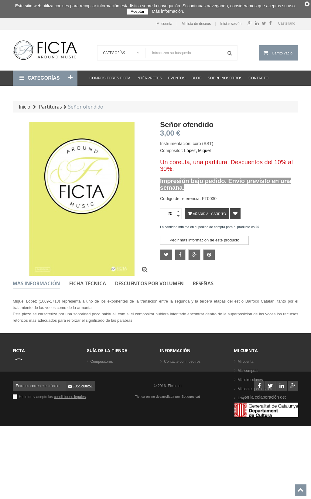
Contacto (258, 78)
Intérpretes (149, 78)
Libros (96, 388)
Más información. (168, 11)
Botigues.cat (191, 461)
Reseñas (203, 283)
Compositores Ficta (110, 78)
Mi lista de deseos (196, 24)
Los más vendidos (105, 425)
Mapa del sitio (175, 398)
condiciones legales (70, 461)
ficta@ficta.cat (41, 380)
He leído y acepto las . (53, 461)
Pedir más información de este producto (204, 239)
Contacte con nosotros (182, 361)
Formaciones (101, 379)
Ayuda (169, 388)
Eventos (176, 78)
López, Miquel (197, 150)
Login (242, 398)
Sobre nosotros (225, 78)
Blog (197, 78)
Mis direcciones (250, 379)
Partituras (98, 398)
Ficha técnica (87, 283)
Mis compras (248, 370)
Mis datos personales (255, 388)
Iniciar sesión (230, 24)
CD (93, 407)
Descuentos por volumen (149, 283)
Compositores (102, 361)
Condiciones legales (180, 370)
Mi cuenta (164, 24)
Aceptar (137, 11)
